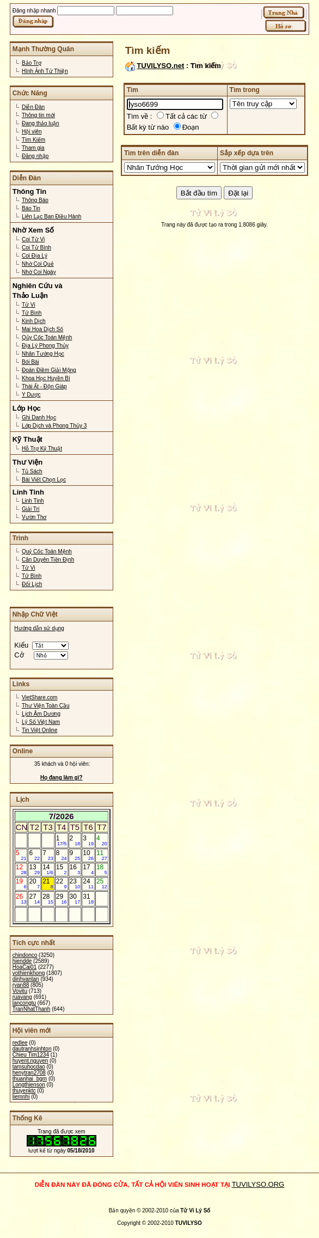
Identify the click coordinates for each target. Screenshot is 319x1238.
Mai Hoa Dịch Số (42, 329)
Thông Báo (35, 200)
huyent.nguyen (30, 1061)
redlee (20, 1043)
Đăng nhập (35, 156)
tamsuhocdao (29, 1067)
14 (47, 869)
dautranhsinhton (32, 1049)
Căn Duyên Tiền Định (48, 560)
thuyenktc (24, 1091)
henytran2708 (29, 1073)
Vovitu (20, 991)
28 (47, 899)
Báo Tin (31, 208)
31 (88, 899)
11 (101, 855)
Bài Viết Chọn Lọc (44, 480)
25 (101, 883)
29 (61, 899)
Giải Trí (31, 509)
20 (34, 883)
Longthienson (29, 1085)
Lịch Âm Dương (41, 714)
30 (75, 899)
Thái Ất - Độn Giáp (44, 386)
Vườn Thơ (34, 517)
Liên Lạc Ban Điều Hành (51, 216)
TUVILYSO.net (160, 66)
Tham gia (33, 148)
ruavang (22, 997)
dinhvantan (26, 979)
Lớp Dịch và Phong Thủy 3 (54, 426)
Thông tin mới (38, 115)
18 (101, 869)
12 (21, 869)
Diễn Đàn (33, 107)
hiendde (22, 961)
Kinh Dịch (34, 321)
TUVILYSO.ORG (258, 1184)
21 (47, 883)
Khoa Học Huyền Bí (46, 378)
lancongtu (24, 1003)
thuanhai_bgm (30, 1079)
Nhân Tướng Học (43, 354)
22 (61, 883)
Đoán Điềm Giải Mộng (49, 370)
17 (88, 869)
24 (88, 883)
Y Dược (31, 395)
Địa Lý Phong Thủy (45, 346)
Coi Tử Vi (33, 239)
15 (61, 869)
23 (75, 883)
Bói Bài (30, 362)
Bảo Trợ (31, 63)
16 (75, 869)
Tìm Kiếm (33, 140)
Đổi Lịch (32, 584)
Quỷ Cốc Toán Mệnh (47, 551)
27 (34, 899)
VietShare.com (39, 697)
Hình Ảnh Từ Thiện (45, 71)
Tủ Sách (32, 471)
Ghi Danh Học (39, 417)
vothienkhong (29, 973)
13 (34, 869)
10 (88, 855)
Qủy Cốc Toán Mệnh (47, 337)
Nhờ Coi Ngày (39, 272)
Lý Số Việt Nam (41, 722)
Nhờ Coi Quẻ (38, 264)
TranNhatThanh (32, 1009)
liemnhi (21, 1097)
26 (21, 899)
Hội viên (32, 132)
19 (21, 883)
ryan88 (21, 985)
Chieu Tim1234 (31, 1055)
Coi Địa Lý (34, 256)
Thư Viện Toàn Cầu (46, 706)
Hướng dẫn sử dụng (39, 628)
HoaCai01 (24, 967)
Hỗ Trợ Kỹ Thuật (42, 449)
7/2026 (61, 816)
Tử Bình (31, 313)
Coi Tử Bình (36, 248)
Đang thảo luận (40, 123)
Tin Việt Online (39, 730)
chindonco (25, 955)
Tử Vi (28, 305)
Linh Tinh (33, 501)
